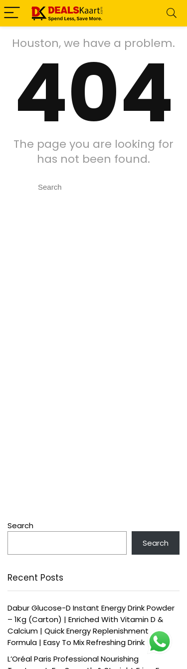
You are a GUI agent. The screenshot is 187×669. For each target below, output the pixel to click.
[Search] (172, 13)
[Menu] (12, 13)
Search (20, 525)
